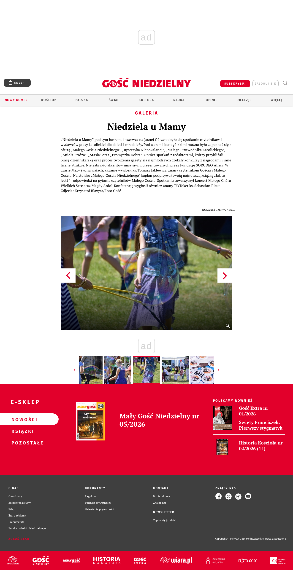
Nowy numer (16, 100)
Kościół (49, 100)
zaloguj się (265, 83)
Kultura (146, 100)
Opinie (211, 100)
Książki (22, 431)
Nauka (179, 100)
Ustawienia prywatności (99, 509)
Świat (114, 100)
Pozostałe (22, 442)
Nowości (22, 419)
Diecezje (243, 100)
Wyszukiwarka (285, 83)
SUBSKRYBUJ (235, 83)
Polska (81, 100)
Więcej (276, 100)
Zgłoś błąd (19, 539)
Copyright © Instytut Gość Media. (234, 538)
